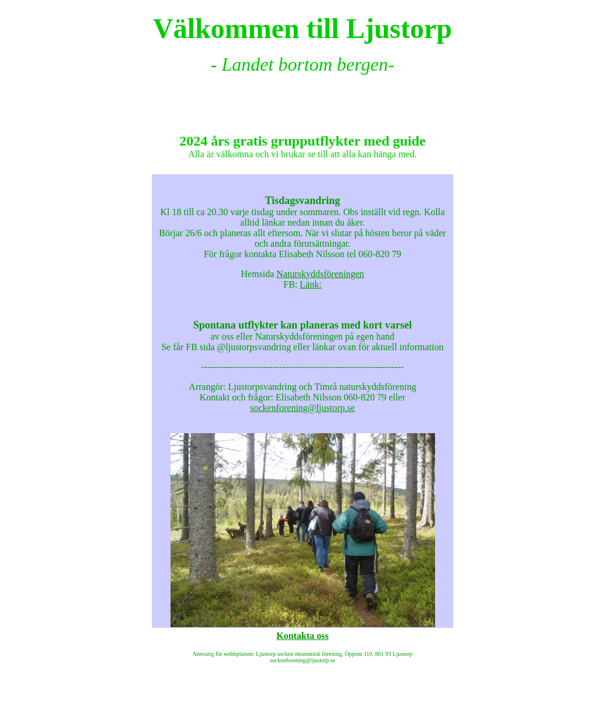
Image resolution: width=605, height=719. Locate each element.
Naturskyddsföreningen (320, 274)
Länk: (310, 284)
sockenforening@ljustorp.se (302, 408)
